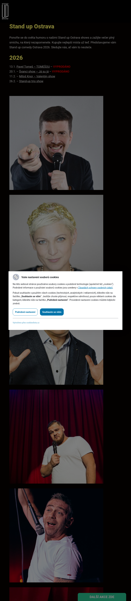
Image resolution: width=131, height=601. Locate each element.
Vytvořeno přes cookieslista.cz (26, 322)
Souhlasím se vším (51, 312)
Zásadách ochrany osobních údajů (95, 287)
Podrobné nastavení (25, 312)
